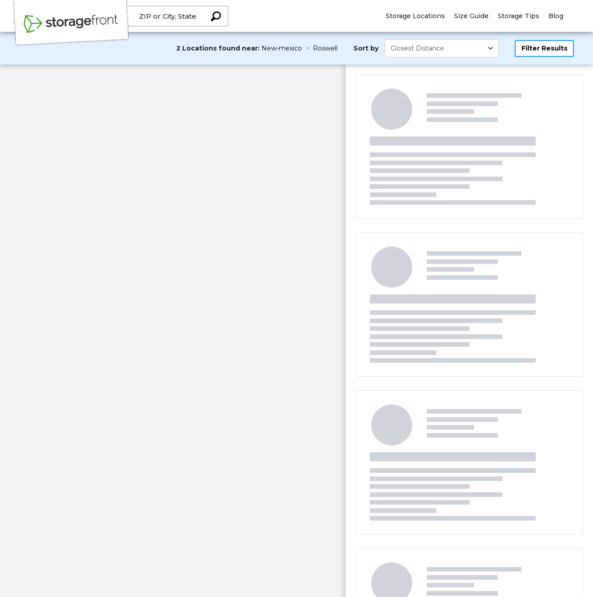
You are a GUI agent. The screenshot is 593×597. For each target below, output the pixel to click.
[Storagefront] (71, 28)
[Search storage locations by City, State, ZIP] (216, 16)
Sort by (365, 48)
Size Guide (471, 16)
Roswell (325, 48)
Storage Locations (415, 16)
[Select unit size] (442, 48)
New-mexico (281, 48)
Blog (555, 16)
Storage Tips (518, 16)
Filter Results (544, 48)
